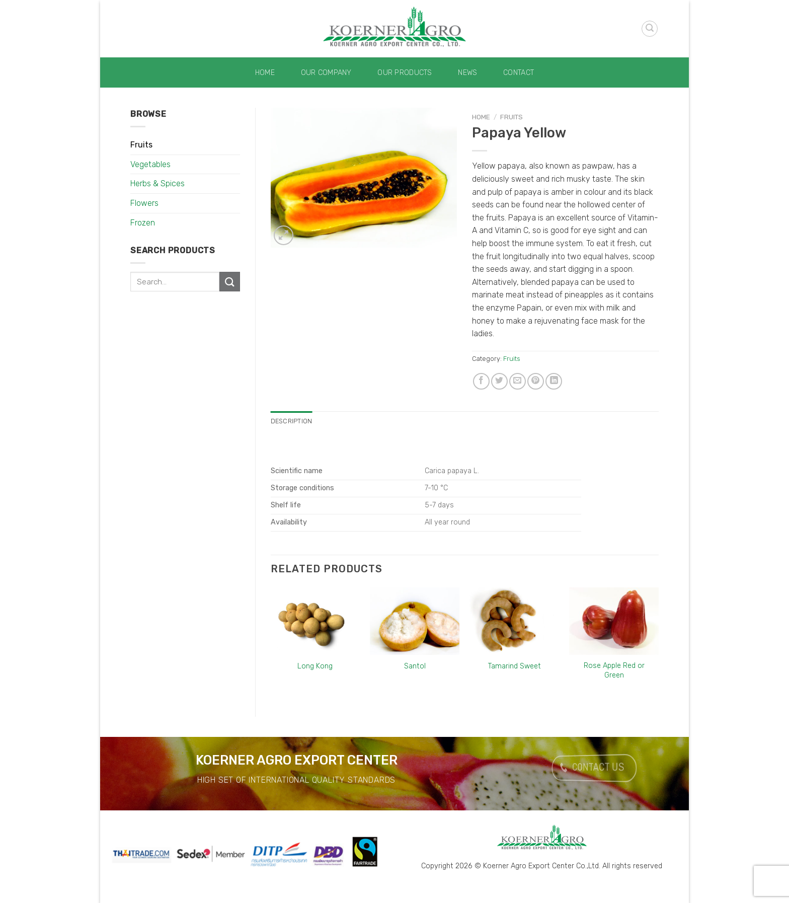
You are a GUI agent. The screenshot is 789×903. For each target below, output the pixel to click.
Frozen (142, 223)
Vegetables (150, 164)
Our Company (326, 72)
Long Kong (315, 666)
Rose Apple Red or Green (614, 670)
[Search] (650, 29)
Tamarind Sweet (514, 666)
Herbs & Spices (157, 183)
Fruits (141, 144)
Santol (415, 666)
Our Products (404, 72)
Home (265, 72)
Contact (518, 72)
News (467, 72)
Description (291, 421)
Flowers (144, 203)
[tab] (291, 421)
